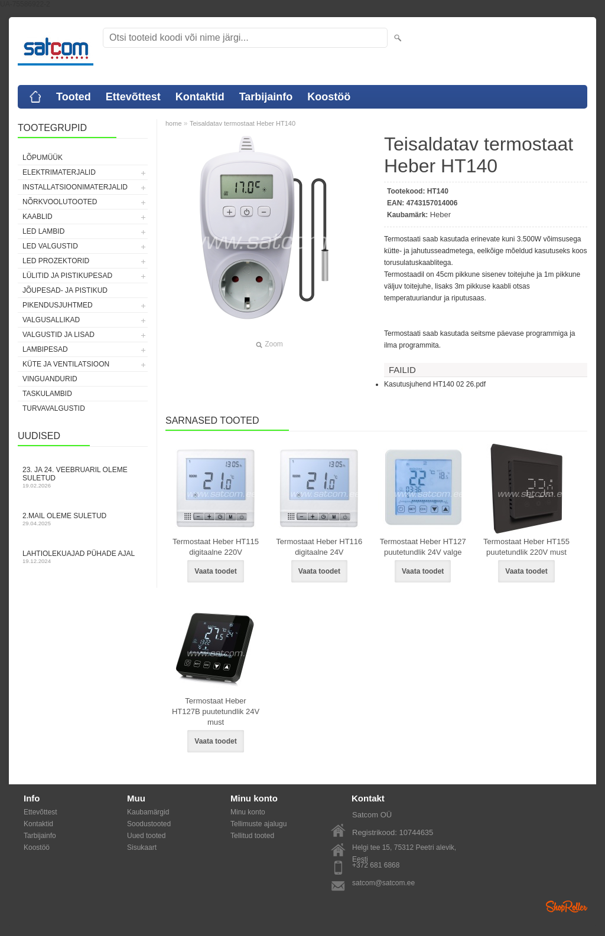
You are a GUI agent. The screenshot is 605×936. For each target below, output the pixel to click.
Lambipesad (45, 349)
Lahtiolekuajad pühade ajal (82, 556)
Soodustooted (149, 824)
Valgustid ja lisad (58, 334)
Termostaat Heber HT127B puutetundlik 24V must (215, 711)
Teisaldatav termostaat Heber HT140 (242, 123)
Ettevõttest (133, 97)
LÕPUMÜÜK (42, 157)
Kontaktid (200, 97)
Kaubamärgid (148, 812)
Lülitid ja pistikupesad (67, 275)
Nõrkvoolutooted (59, 202)
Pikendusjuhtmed (57, 305)
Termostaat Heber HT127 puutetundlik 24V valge (423, 547)
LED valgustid (50, 246)
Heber (440, 214)
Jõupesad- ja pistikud (65, 290)
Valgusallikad (51, 320)
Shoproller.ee (566, 906)
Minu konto (247, 812)
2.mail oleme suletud (82, 519)
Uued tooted (146, 836)
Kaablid (37, 216)
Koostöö (328, 97)
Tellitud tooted (252, 836)
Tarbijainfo (266, 97)
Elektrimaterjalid (59, 172)
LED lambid (43, 231)
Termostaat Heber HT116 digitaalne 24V (319, 547)
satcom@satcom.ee (383, 883)
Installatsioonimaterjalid (75, 187)
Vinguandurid (49, 379)
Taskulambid (47, 394)
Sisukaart (142, 847)
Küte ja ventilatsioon (65, 364)
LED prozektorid (55, 261)
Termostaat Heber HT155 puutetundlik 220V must (526, 547)
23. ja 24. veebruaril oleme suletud (82, 477)
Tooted (73, 97)
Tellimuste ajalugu (258, 824)
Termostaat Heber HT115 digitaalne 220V (216, 547)
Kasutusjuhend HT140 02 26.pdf (435, 384)
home (173, 123)
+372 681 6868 (375, 865)
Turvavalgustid (53, 408)
